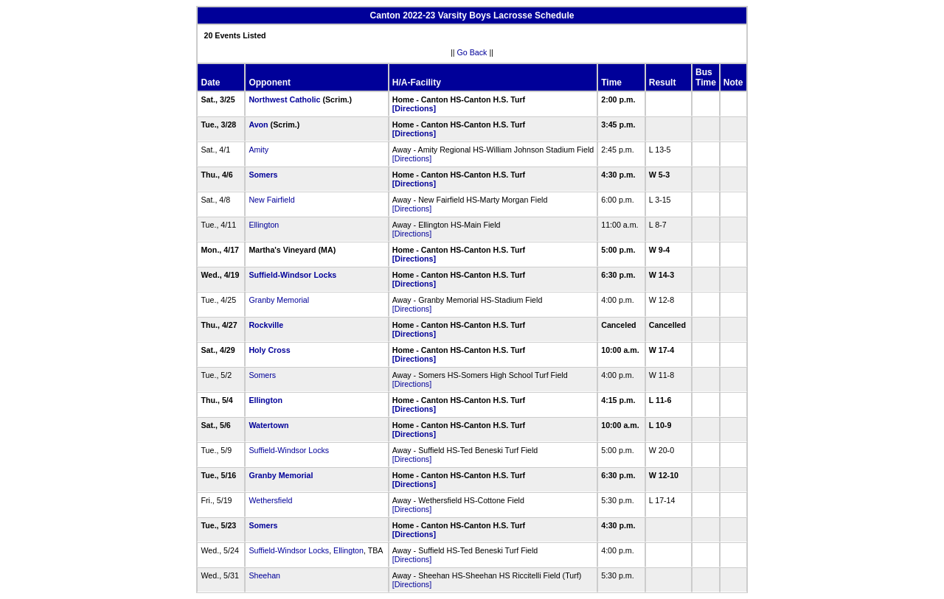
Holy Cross (269, 350)
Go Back (472, 52)
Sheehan (264, 575)
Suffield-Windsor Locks (292, 274)
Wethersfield (270, 500)
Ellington (264, 224)
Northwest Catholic (284, 99)
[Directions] (414, 108)
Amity (258, 149)
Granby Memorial (279, 299)
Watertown (268, 425)
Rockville (266, 324)
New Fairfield (271, 199)
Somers (263, 174)
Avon (258, 124)
